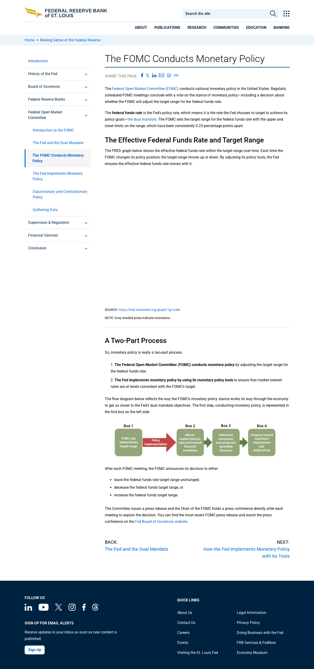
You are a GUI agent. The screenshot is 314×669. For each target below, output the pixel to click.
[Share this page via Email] (161, 75)
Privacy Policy (248, 622)
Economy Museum (252, 652)
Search (273, 13)
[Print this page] (168, 75)
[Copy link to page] (176, 75)
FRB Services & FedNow (256, 642)
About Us (184, 612)
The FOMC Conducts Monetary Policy (58, 158)
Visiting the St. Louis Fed (197, 652)
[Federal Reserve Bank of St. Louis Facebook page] (84, 609)
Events (182, 642)
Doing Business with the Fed (260, 632)
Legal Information (251, 612)
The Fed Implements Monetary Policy (58, 176)
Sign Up (34, 650)
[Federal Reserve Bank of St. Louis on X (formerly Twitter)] (58, 609)
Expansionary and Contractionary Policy (60, 194)
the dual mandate (142, 119)
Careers (183, 632)
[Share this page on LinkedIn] (154, 75)
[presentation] (141, 28)
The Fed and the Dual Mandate (58, 143)
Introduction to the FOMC (53, 130)
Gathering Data (45, 210)
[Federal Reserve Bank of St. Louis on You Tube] (44, 609)
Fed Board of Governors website (161, 521)
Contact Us (186, 622)
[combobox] (225, 13)
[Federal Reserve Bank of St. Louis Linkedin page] (28, 609)
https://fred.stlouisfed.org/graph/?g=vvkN (149, 310)
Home (29, 40)
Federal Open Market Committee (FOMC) (145, 88)
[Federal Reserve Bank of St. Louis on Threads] (95, 609)
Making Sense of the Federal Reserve (70, 40)
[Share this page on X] (148, 75)
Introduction (38, 61)
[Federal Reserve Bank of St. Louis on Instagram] (72, 609)
